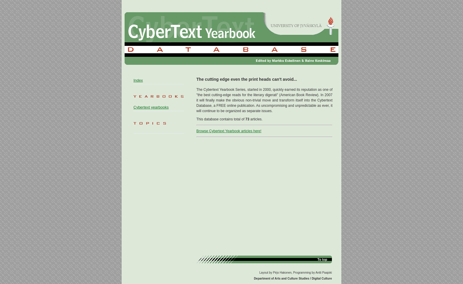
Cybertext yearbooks (151, 107)
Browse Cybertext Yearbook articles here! (228, 131)
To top (322, 259)
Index (138, 80)
